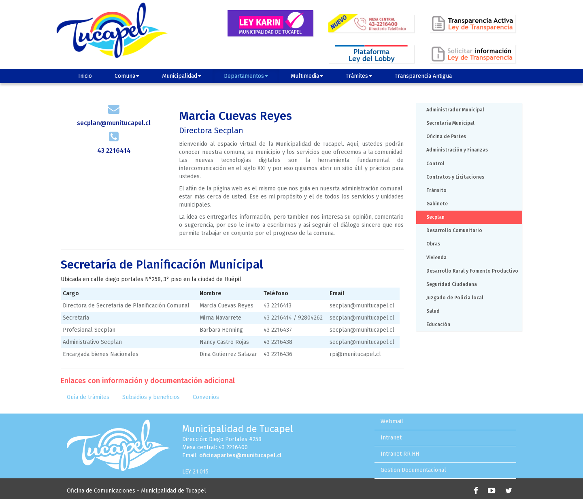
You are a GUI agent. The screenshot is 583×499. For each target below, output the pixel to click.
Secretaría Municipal (450, 123)
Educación (438, 324)
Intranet (391, 437)
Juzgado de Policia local (454, 298)
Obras (433, 244)
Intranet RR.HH (400, 453)
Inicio (85, 76)
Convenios (206, 397)
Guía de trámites (88, 397)
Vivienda (436, 257)
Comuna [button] (127, 76)
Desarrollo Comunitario (454, 230)
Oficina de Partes (446, 136)
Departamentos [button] (246, 76)
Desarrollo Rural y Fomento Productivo (472, 271)
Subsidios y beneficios (151, 397)
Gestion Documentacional (413, 470)
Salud (433, 311)
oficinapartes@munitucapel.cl (240, 455)
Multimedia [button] (307, 76)
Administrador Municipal (455, 110)
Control (435, 163)
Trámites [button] (359, 76)
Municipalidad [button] (181, 76)
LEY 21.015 (195, 471)
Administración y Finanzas (457, 150)
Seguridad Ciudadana (451, 284)
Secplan (435, 217)
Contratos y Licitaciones (455, 177)
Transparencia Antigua (423, 76)
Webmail (392, 421)
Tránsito (436, 190)
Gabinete (437, 204)
